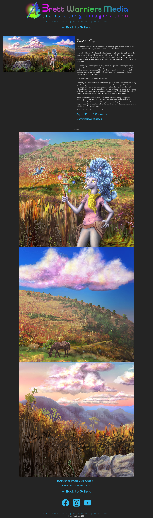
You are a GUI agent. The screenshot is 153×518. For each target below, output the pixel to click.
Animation (77, 21)
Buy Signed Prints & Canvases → (76, 480)
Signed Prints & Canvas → (91, 114)
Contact (97, 21)
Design (65, 21)
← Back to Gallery (76, 27)
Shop (87, 21)
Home (45, 21)
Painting (55, 21)
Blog (106, 21)
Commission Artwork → (90, 119)
